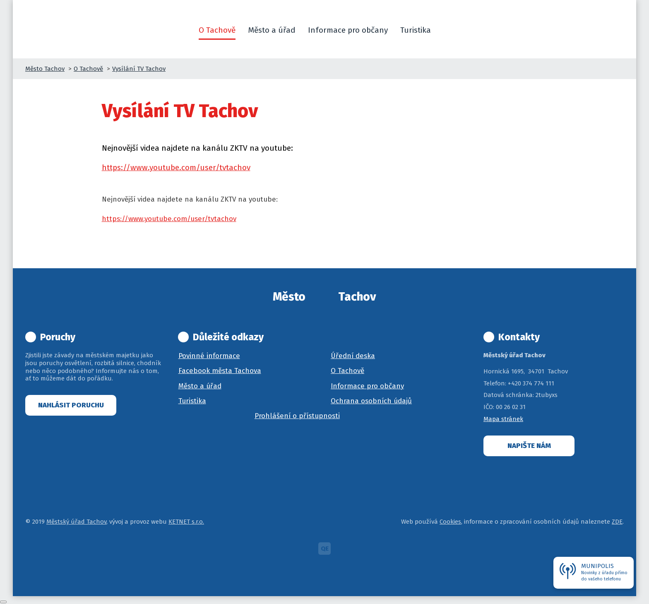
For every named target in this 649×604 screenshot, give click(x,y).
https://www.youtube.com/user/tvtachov (176, 167)
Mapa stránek (503, 419)
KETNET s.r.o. (186, 521)
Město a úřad (199, 386)
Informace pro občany (367, 386)
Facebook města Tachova (219, 370)
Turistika (192, 401)
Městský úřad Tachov (76, 521)
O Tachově (88, 68)
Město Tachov (45, 68)
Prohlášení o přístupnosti (297, 415)
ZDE (617, 521)
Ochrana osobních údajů (371, 401)
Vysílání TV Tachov (139, 68)
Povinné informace (209, 355)
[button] (447, 30)
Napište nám (529, 445)
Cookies (450, 521)
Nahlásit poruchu (71, 405)
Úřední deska (353, 355)
